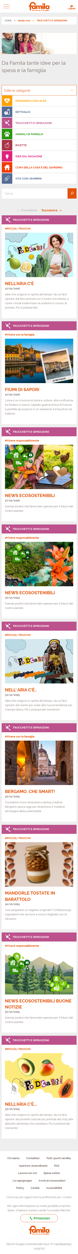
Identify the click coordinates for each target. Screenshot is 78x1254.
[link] (39, 266)
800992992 (39, 1218)
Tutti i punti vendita (58, 1158)
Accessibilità (54, 1187)
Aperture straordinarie (33, 1165)
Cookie (35, 1187)
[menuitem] (39, 101)
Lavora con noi (27, 1173)
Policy (20, 1187)
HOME (8, 20)
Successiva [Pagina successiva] (51, 210)
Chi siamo (13, 1158)
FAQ (56, 1165)
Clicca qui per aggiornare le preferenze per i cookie (39, 1197)
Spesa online (51, 1173)
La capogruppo (22, 1180)
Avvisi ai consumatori (52, 1180)
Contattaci (33, 1158)
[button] (6, 6)
